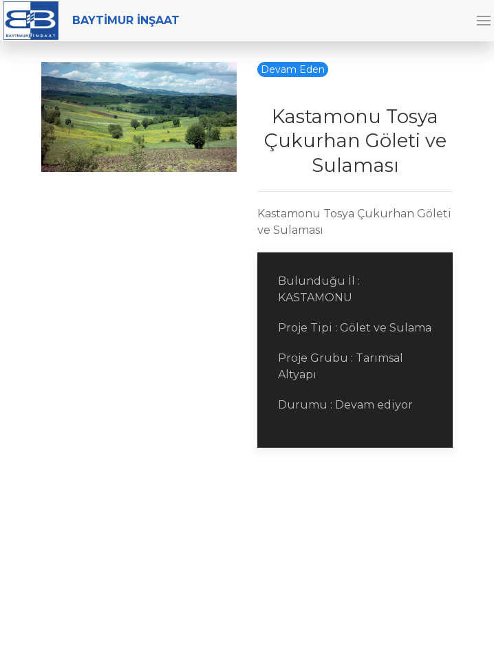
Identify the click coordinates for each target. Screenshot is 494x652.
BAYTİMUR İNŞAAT (91, 20)
